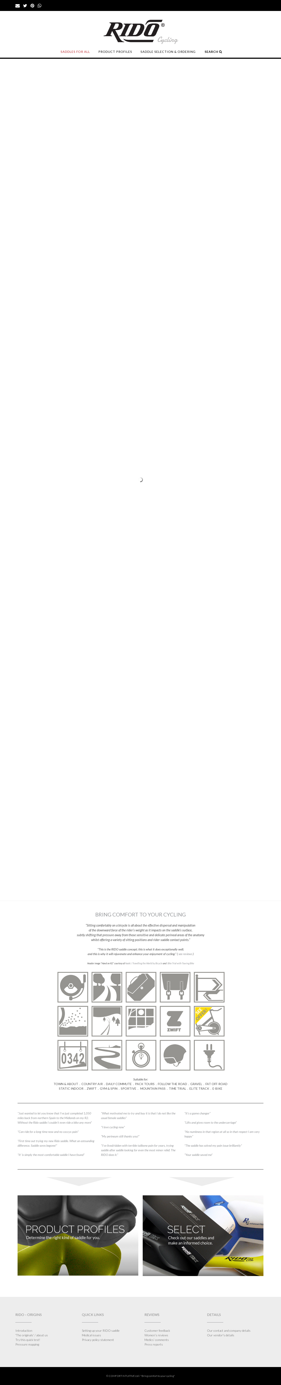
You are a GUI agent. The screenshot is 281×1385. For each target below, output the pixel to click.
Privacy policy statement (98, 1340)
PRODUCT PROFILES (115, 51)
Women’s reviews (156, 1335)
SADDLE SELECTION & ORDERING (168, 51)
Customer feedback (157, 1330)
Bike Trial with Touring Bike (181, 963)
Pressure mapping (27, 1344)
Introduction (23, 1330)
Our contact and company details (228, 1330)
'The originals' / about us (31, 1335)
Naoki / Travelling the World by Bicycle (143, 963)
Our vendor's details (220, 1335)
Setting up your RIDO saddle (101, 1330)
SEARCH (213, 51)
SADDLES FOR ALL (75, 51)
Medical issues (91, 1335)
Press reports (153, 1344)
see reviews (185, 954)
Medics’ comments (156, 1340)
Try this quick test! (27, 1340)
